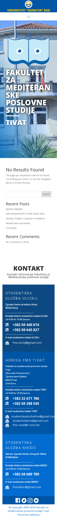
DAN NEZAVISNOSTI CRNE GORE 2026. (25, 213)
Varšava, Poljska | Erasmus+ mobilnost (25, 218)
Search (46, 194)
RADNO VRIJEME (14, 209)
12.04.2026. (11, 228)
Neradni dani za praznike (18, 223)
